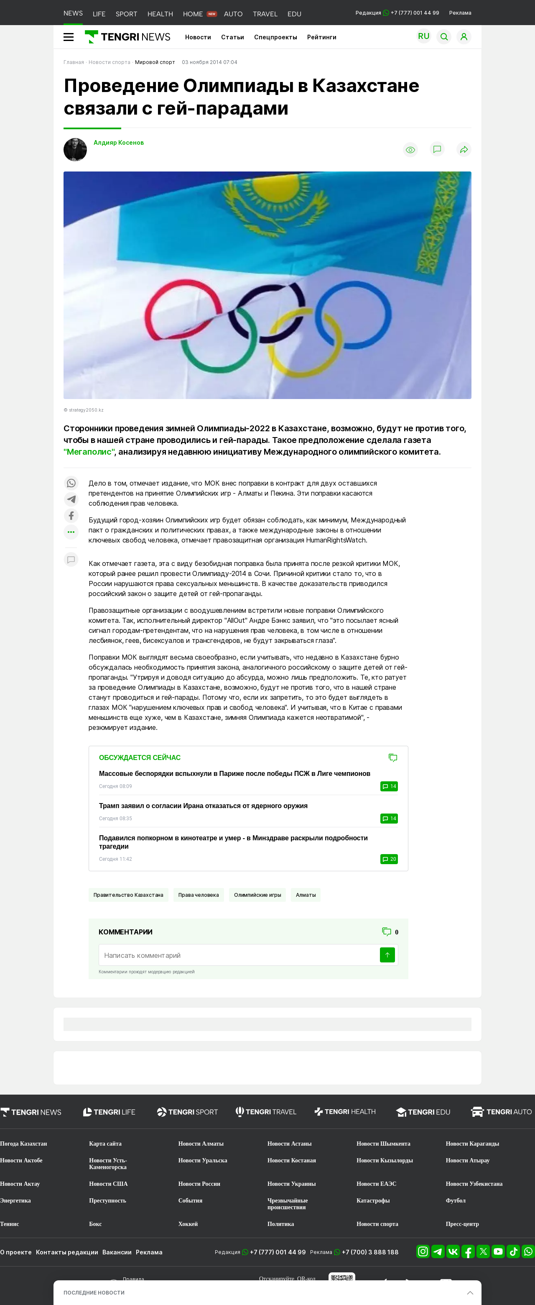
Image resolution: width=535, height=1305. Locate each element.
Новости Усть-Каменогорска (108, 1163)
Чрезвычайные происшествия (288, 1204)
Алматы (306, 895)
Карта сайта (105, 1144)
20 (389, 859)
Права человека (198, 895)
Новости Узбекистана (474, 1184)
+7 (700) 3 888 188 (370, 1252)
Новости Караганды (472, 1144)
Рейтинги (321, 37)
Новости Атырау (468, 1160)
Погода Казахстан (23, 1144)
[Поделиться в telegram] (71, 500)
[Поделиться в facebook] (71, 516)
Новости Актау (20, 1184)
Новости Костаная (292, 1160)
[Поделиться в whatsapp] (71, 484)
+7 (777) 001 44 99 (278, 1252)
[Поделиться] (463, 150)
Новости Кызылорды (385, 1160)
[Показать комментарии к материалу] (71, 560)
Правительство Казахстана (128, 895)
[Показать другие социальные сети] (71, 533)
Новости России (199, 1184)
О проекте (16, 1252)
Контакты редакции (67, 1252)
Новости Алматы (201, 1144)
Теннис (9, 1224)
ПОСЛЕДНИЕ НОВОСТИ (94, 1293)
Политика (281, 1224)
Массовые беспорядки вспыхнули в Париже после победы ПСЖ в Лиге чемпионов (234, 773)
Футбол (456, 1201)
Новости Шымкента (383, 1144)
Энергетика (15, 1201)
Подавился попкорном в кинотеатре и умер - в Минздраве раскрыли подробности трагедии (233, 842)
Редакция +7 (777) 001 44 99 (397, 13)
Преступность (107, 1201)
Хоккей (188, 1224)
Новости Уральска (202, 1160)
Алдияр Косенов (119, 142)
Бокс (95, 1224)
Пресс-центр (462, 1224)
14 (389, 786)
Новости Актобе (21, 1160)
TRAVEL (265, 14)
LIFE (99, 14)
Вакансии (117, 1252)
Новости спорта (377, 1224)
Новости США (108, 1184)
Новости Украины (292, 1184)
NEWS (73, 13)
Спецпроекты (275, 37)
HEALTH (160, 14)
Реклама (460, 13)
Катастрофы (373, 1201)
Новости (198, 37)
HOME (193, 14)
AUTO (233, 14)
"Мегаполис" (89, 452)
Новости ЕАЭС (376, 1184)
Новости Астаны (290, 1144)
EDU (294, 14)
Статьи (232, 37)
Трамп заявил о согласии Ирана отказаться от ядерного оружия (203, 805)
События (190, 1201)
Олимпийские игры (257, 895)
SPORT (127, 14)
